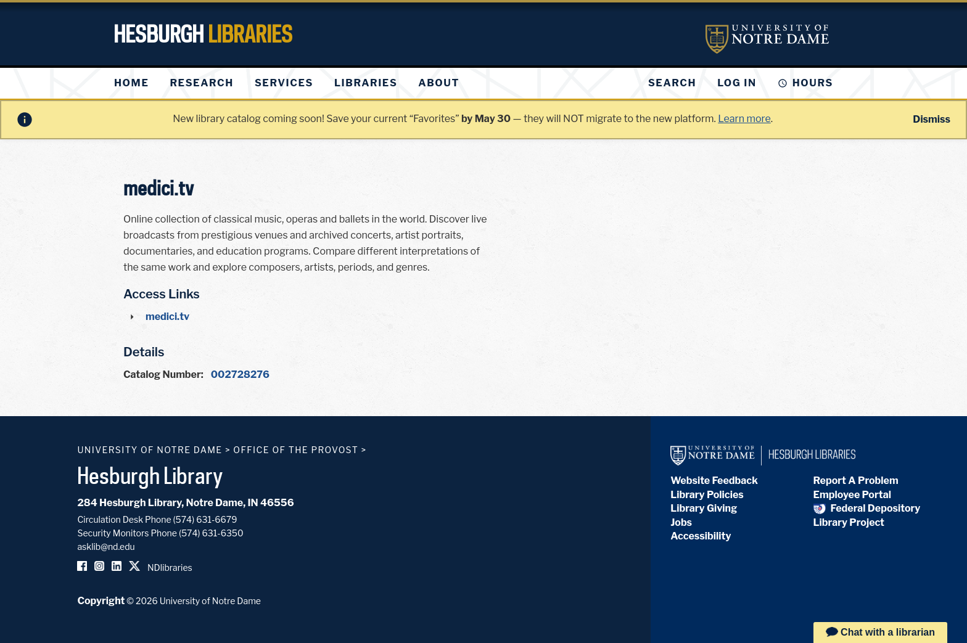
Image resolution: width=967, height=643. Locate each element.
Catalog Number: (163, 374)
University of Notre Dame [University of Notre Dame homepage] (149, 449)
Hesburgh (202, 33)
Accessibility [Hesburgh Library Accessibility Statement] (700, 536)
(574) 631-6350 (211, 533)
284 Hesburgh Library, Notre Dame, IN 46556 (185, 503)
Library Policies (707, 495)
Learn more (744, 119)
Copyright (101, 601)
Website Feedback (714, 480)
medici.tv (167, 316)
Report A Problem (856, 480)
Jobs (681, 522)
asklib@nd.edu (105, 546)
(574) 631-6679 (205, 519)
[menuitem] (131, 83)
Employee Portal (852, 495)
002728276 (240, 374)
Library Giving (703, 508)
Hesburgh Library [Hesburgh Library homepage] (150, 475)
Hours (812, 83)
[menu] (296, 83)
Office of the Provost (295, 449)
